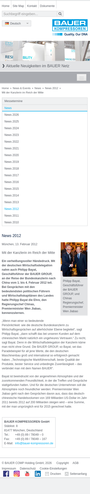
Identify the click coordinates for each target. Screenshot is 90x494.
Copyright (62, 463)
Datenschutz (28, 468)
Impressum (9, 468)
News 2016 (12, 182)
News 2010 (12, 222)
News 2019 (12, 162)
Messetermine (14, 101)
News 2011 (12, 215)
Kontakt (32, 6)
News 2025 (12, 121)
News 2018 (12, 168)
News (38, 88)
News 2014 (12, 195)
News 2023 (12, 135)
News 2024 (12, 128)
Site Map (18, 6)
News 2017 (12, 175)
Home (6, 6)
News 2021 (12, 148)
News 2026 (12, 114)
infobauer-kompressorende (34, 443)
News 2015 (12, 188)
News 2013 (12, 202)
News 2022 (12, 141)
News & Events (22, 88)
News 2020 (12, 155)
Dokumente (47, 6)
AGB (75, 463)
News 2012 (51, 88)
